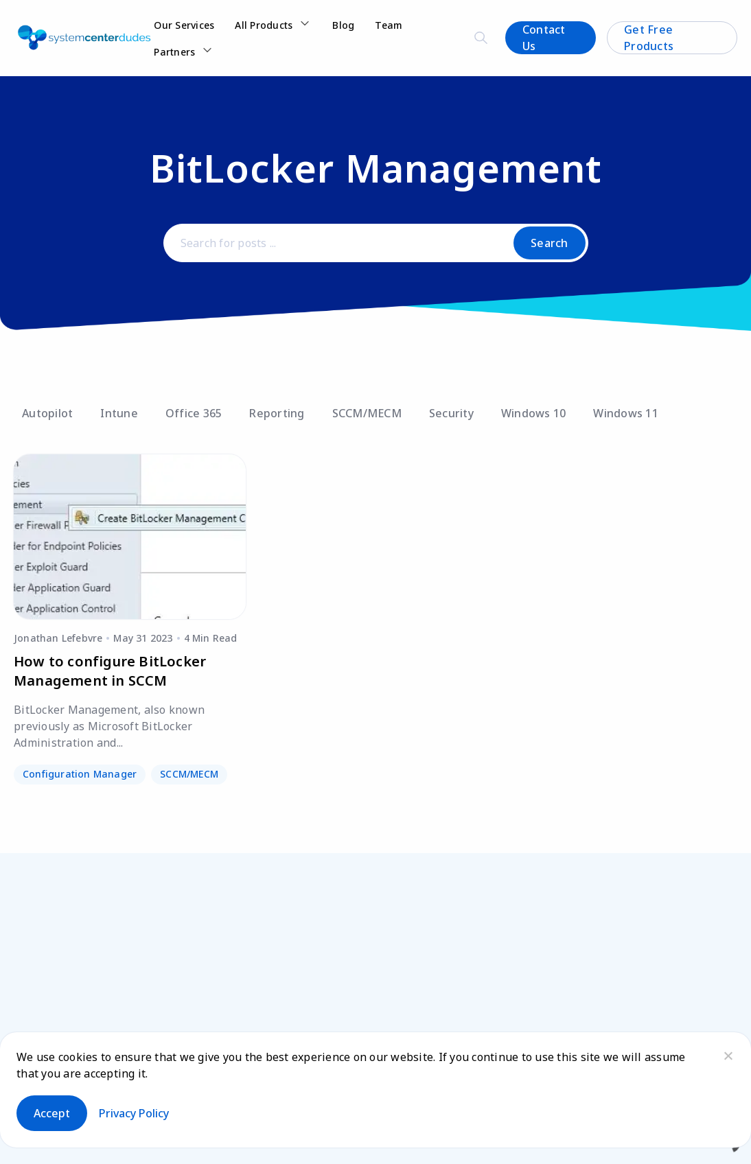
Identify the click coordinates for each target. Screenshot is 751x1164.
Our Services (184, 25)
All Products (263, 25)
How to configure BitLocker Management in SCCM (110, 671)
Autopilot (47, 413)
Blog (343, 25)
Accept (52, 1113)
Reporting (276, 413)
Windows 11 (625, 413)
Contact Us (544, 38)
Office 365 (193, 413)
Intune (119, 413)
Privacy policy (134, 1113)
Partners (174, 51)
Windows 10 (533, 413)
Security (451, 413)
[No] (728, 1055)
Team (388, 25)
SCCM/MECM (367, 413)
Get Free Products (648, 38)
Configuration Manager (80, 773)
